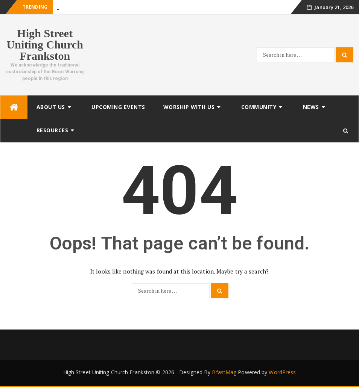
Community (259, 106)
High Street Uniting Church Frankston (45, 44)
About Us (51, 106)
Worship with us (189, 106)
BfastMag (224, 372)
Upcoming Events (118, 106)
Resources (52, 130)
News (311, 106)
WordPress (282, 372)
